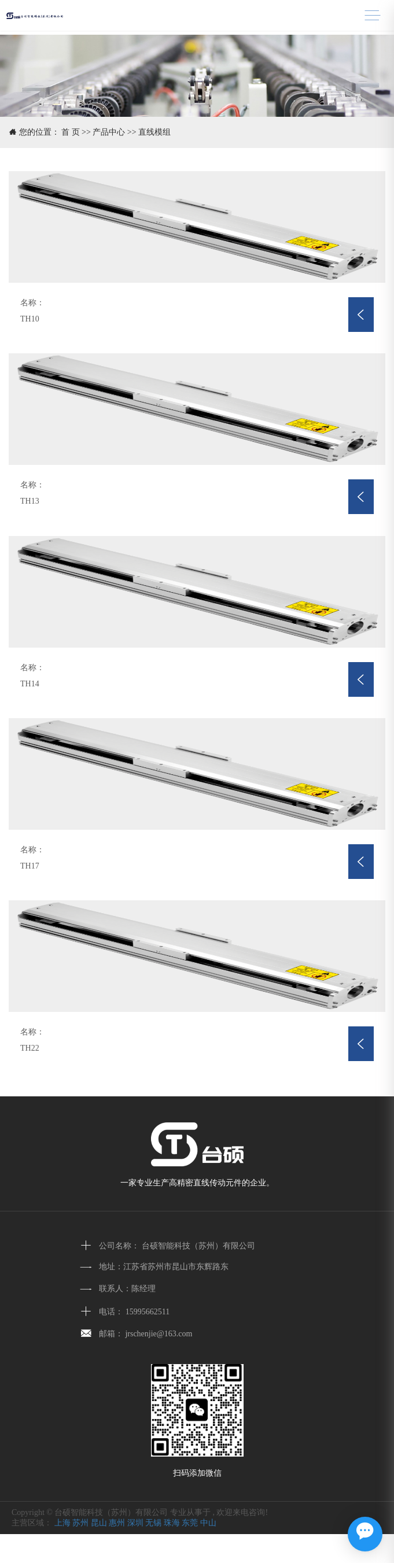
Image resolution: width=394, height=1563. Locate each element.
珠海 (172, 1522)
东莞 (190, 1522)
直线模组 (154, 132)
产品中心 (109, 132)
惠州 (117, 1522)
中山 (208, 1522)
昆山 (99, 1522)
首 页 (70, 132)
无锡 (153, 1522)
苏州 (80, 1522)
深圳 (135, 1522)
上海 (62, 1522)
